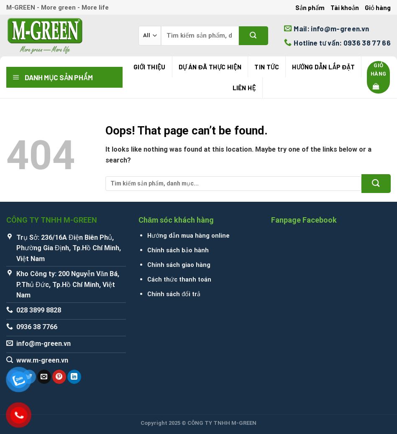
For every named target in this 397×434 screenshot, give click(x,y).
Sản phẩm (310, 7)
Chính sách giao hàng (178, 265)
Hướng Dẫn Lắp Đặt (323, 67)
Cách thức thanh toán (179, 279)
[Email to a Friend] (44, 377)
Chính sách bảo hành (178, 250)
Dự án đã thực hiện (210, 67)
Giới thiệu (149, 67)
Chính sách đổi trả (173, 294)
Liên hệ (244, 87)
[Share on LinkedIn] (74, 377)
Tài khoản (344, 7)
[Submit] (253, 35)
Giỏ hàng (378, 7)
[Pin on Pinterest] (59, 377)
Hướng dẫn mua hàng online (188, 235)
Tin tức (266, 67)
